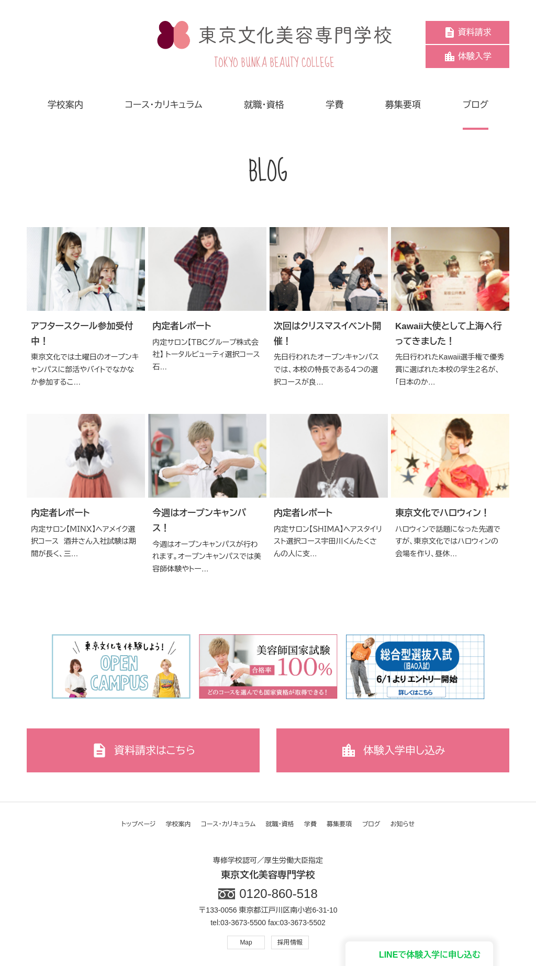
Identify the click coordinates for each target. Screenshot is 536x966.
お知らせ (402, 824)
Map (246, 942)
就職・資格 (280, 824)
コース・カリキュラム (228, 824)
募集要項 (339, 824)
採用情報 (290, 942)
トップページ (138, 824)
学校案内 (178, 824)
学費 (310, 824)
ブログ (371, 824)
